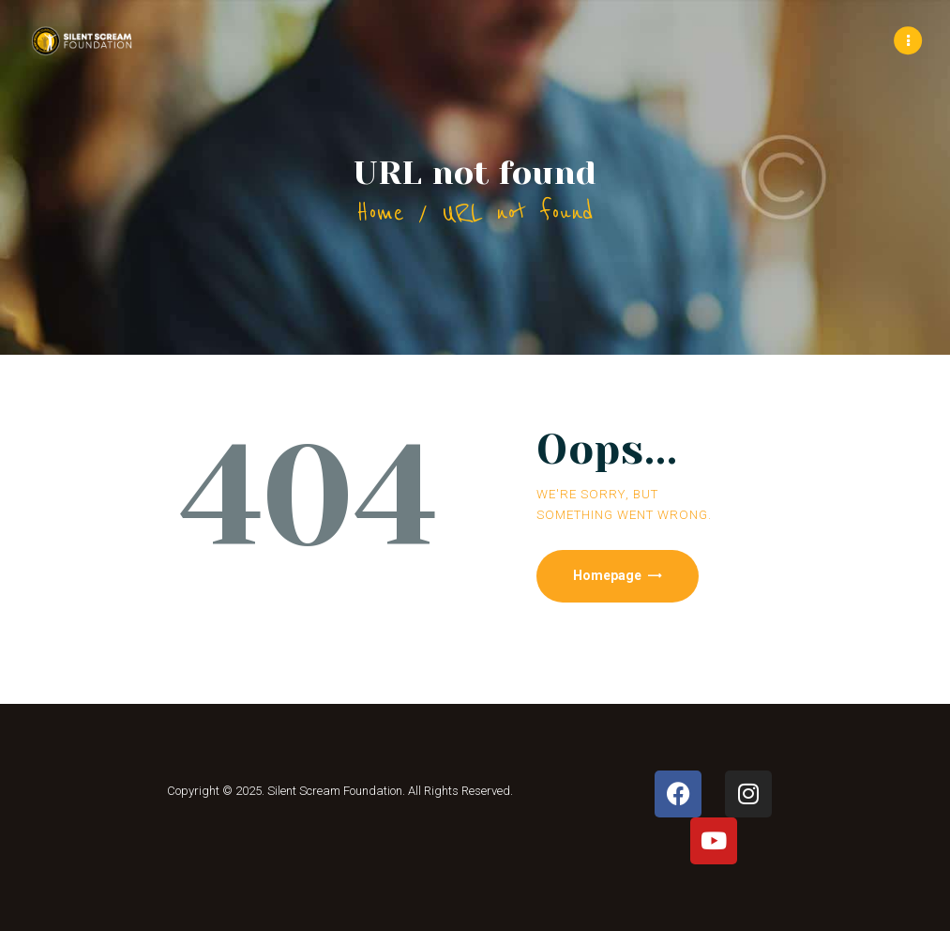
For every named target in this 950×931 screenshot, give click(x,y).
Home (380, 212)
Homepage (608, 575)
